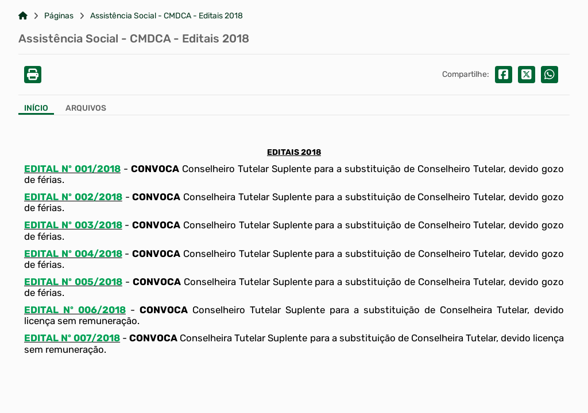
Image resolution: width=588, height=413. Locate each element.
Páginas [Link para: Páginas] (59, 16)
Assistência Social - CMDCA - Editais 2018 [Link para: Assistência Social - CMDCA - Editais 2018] (166, 16)
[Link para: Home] (23, 16)
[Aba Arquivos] (86, 109)
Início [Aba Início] (36, 108)
